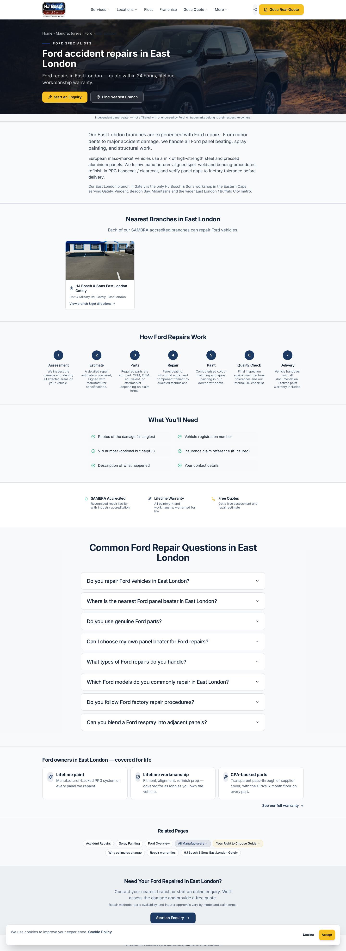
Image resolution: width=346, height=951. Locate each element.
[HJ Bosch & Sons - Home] (54, 9)
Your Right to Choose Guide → (238, 843)
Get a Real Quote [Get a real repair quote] (281, 9)
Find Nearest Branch (117, 97)
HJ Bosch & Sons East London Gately (211, 852)
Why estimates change (125, 852)
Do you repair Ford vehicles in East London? (173, 581)
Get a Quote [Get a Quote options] (196, 9)
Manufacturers (68, 33)
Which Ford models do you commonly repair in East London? (173, 682)
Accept (327, 935)
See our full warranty (283, 805)
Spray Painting (129, 843)
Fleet (148, 9)
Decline (308, 935)
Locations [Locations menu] (127, 9)
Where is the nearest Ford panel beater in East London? (173, 601)
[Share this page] (255, 9)
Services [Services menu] (100, 9)
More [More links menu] (221, 9)
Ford (88, 33)
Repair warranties (163, 852)
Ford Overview (159, 843)
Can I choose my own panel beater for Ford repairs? (173, 641)
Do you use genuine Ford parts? (173, 621)
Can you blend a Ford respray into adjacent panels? (173, 722)
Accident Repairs (98, 843)
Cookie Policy (100, 932)
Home (47, 33)
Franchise (168, 9)
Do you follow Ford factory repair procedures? (173, 702)
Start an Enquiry (65, 97)
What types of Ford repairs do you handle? (173, 662)
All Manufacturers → (193, 843)
